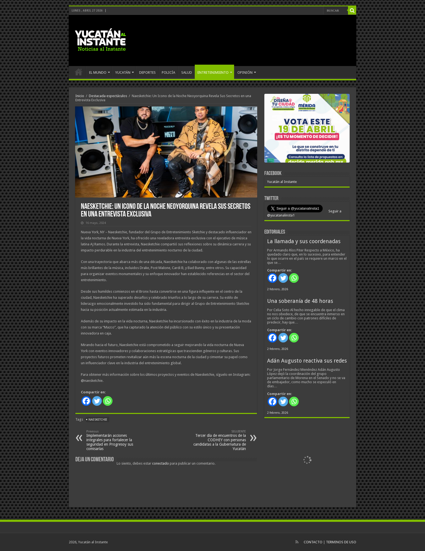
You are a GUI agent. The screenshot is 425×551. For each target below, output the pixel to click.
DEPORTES (147, 72)
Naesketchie (98, 419)
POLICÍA (168, 72)
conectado (160, 463)
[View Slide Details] (307, 129)
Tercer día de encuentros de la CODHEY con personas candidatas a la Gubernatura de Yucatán (218, 440)
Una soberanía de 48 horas (300, 301)
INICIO (79, 72)
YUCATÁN (122, 72)
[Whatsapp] (108, 401)
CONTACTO (313, 542)
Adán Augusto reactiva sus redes (307, 361)
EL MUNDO (97, 72)
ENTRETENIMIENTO (213, 72)
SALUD (186, 72)
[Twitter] (97, 401)
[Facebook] (86, 401)
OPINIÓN (245, 72)
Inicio (79, 96)
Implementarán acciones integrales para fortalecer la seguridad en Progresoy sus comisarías (114, 440)
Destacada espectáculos (108, 96)
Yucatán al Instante (282, 182)
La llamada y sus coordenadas (304, 241)
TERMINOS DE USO (341, 542)
